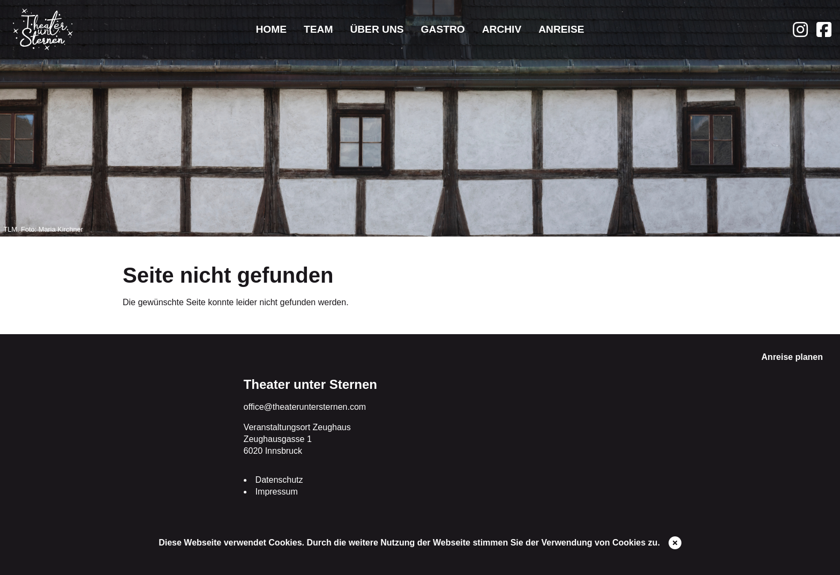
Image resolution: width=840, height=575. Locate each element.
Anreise (561, 29)
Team (318, 29)
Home (271, 29)
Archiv (502, 29)
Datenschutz (279, 479)
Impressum (277, 491)
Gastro (443, 29)
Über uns (376, 29)
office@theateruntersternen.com (305, 406)
